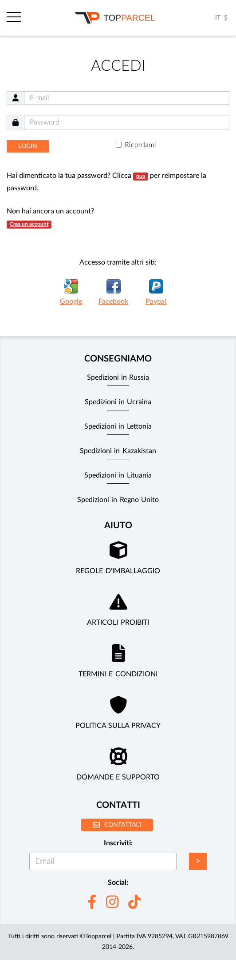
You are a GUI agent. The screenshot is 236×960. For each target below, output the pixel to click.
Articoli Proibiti (118, 622)
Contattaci (117, 824)
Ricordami (140, 145)
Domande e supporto (118, 777)
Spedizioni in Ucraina (118, 402)
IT (217, 18)
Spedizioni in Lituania (118, 475)
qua (140, 176)
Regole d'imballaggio (118, 570)
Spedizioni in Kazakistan (118, 450)
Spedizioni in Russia (118, 377)
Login (27, 146)
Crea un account (29, 224)
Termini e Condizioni (118, 674)
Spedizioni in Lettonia (118, 426)
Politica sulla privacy (118, 725)
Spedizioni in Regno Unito (118, 499)
